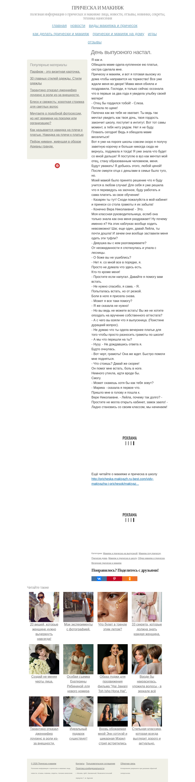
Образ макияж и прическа (151, 558)
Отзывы (95, 42)
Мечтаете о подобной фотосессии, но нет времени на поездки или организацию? (56, 118)
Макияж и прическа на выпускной (120, 553)
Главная (59, 25)
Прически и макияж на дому (118, 34)
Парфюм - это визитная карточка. (55, 71)
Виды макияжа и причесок (113, 25)
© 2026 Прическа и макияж (43, 764)
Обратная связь (127, 764)
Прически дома (99, 558)
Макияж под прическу (150, 553)
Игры (152, 34)
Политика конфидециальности (90, 768)
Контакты (80, 764)
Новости (77, 25)
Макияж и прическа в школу (122, 558)
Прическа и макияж (97, 8)
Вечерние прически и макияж (106, 563)
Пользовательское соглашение (100, 764)
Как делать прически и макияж (61, 34)
